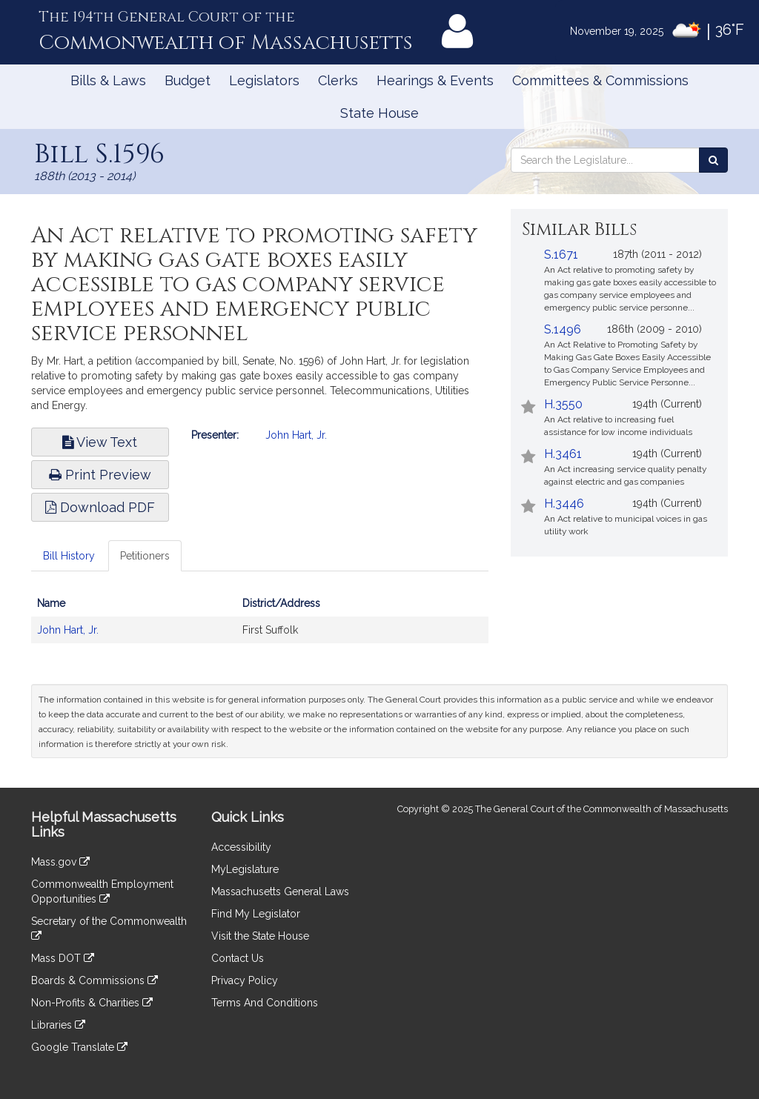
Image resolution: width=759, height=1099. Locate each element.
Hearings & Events (435, 80)
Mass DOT (62, 958)
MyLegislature (245, 869)
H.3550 (563, 404)
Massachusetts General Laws (280, 891)
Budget (188, 80)
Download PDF (100, 507)
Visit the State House (260, 936)
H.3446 (564, 504)
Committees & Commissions (600, 80)
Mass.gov (60, 862)
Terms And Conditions (264, 1003)
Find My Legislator (255, 914)
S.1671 (561, 255)
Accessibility (241, 847)
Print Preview (100, 474)
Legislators (264, 80)
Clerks (338, 80)
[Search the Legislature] (713, 160)
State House (379, 113)
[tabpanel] (259, 624)
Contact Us (237, 958)
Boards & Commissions (94, 980)
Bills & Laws (108, 80)
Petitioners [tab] (145, 556)
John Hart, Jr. (296, 435)
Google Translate (79, 1047)
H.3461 (563, 454)
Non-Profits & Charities (92, 1003)
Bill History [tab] (69, 556)
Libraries (58, 1025)
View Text (99, 442)
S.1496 (562, 329)
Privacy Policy (244, 980)
